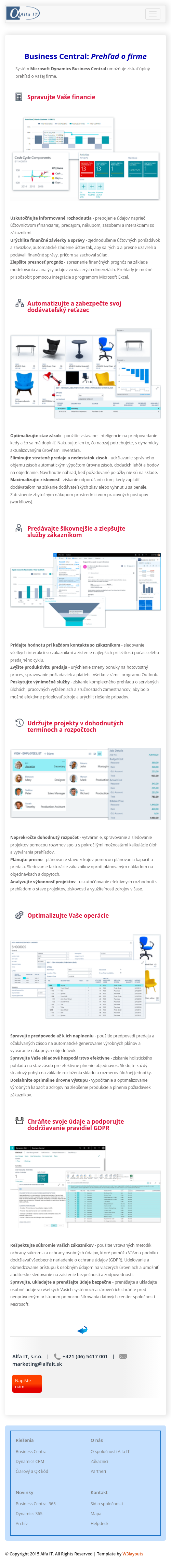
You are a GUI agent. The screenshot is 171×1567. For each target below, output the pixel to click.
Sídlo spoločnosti (107, 1504)
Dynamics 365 (29, 1514)
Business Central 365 (36, 1504)
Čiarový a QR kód (32, 1471)
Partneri (98, 1471)
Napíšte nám (23, 1383)
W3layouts (132, 1554)
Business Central (32, 1451)
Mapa (96, 1514)
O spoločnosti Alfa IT (110, 1451)
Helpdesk (99, 1523)
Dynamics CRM (30, 1461)
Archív (22, 1523)
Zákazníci (99, 1461)
